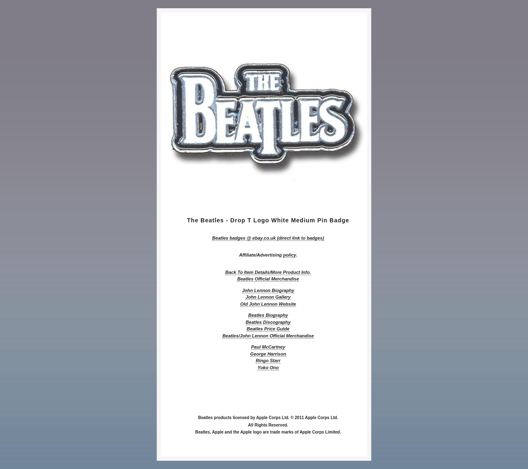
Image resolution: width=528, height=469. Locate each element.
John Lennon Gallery (267, 297)
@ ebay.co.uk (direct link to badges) (268, 238)
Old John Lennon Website (268, 304)
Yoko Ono (268, 367)
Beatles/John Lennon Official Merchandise (268, 335)
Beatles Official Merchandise (268, 278)
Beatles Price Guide (268, 328)
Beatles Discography (268, 322)
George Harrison (268, 353)
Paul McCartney (268, 346)
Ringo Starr (268, 360)
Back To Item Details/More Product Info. (268, 272)
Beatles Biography (268, 315)
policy (289, 254)
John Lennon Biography (268, 290)
